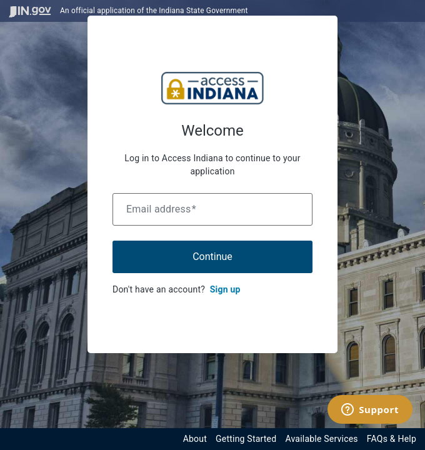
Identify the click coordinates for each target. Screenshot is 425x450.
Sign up (225, 289)
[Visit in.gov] (30, 11)
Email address (161, 209)
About (195, 439)
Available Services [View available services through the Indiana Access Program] (321, 439)
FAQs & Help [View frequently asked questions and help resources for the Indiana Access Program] (391, 439)
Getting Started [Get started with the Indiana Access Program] (246, 439)
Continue (212, 256)
